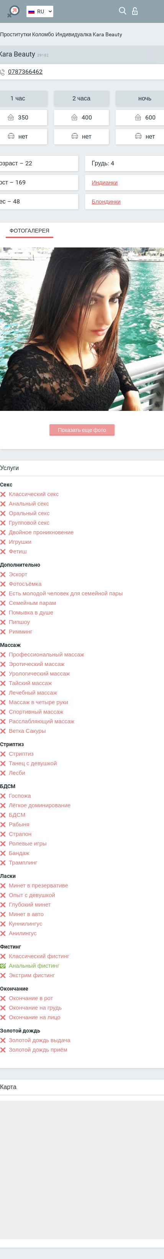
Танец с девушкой (33, 763)
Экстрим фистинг (32, 975)
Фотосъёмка (25, 583)
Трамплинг (23, 862)
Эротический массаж (36, 664)
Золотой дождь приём (38, 1049)
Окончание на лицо (35, 1017)
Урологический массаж (39, 673)
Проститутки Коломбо (27, 34)
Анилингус (22, 933)
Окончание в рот (31, 998)
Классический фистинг (39, 956)
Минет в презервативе (38, 885)
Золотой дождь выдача (40, 1040)
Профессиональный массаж (46, 654)
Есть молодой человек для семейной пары (66, 593)
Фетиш (18, 551)
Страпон (20, 834)
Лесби (17, 772)
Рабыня (19, 824)
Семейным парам (32, 603)
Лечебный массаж (33, 692)
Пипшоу (19, 622)
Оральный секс (29, 513)
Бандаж (19, 853)
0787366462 (25, 71)
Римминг (20, 631)
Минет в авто (26, 914)
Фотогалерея (29, 231)
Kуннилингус (25, 923)
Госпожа (20, 795)
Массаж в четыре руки (38, 702)
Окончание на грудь (35, 1007)
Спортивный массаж (36, 711)
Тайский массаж (30, 683)
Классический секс (34, 494)
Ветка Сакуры (27, 730)
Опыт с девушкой (32, 895)
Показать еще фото (82, 430)
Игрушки (20, 541)
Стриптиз (21, 753)
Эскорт (18, 574)
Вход (135, 11)
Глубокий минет (30, 904)
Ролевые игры (28, 843)
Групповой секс (29, 522)
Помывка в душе (31, 612)
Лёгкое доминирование (40, 805)
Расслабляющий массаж (41, 721)
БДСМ (17, 814)
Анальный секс (29, 503)
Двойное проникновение (41, 532)
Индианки (105, 182)
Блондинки (106, 201)
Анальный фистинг (34, 965)
